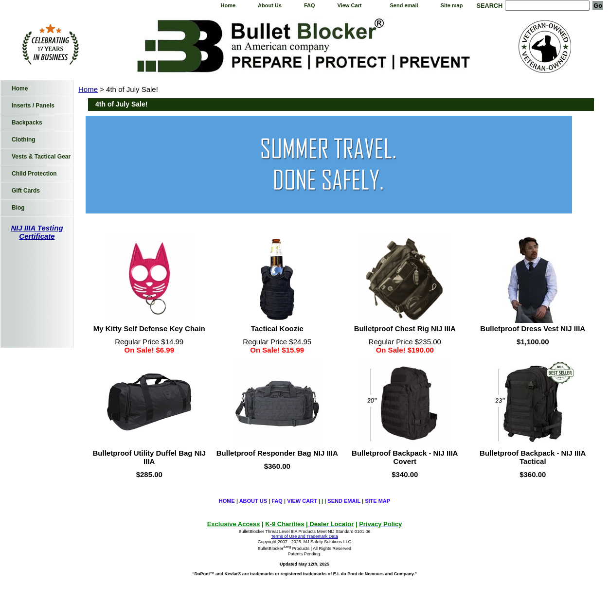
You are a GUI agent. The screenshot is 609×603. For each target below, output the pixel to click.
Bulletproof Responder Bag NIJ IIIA (277, 453)
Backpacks (27, 122)
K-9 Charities (284, 524)
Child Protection (34, 173)
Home (227, 5)
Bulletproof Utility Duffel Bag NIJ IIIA (149, 457)
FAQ (309, 5)
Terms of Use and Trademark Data (304, 536)
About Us (270, 5)
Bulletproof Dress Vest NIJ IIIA (532, 328)
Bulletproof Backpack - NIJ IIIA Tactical (533, 457)
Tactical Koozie (277, 328)
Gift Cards (26, 190)
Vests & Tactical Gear (41, 156)
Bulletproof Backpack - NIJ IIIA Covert (405, 457)
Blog (18, 207)
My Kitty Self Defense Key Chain (149, 328)
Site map (452, 5)
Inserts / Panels (33, 105)
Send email (404, 5)
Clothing (24, 139)
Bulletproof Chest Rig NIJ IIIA (405, 328)
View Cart (350, 5)
